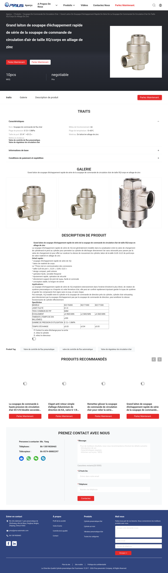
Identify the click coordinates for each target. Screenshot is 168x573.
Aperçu (9, 14)
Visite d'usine (57, 526)
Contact (55, 536)
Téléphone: (83, 484)
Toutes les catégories (91, 536)
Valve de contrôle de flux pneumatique (39, 349)
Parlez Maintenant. (16, 62)
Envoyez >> (123, 553)
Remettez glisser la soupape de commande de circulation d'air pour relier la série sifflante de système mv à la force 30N (102, 410)
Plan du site (66, 564)
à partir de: (83, 471)
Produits (17, 14)
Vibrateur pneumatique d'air (93, 532)
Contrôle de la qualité (60, 531)
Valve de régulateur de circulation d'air (116, 349)
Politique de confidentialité (97, 564)
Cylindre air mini (89, 526)
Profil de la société (59, 521)
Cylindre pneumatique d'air (93, 521)
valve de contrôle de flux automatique (78, 349)
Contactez (85, 498)
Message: (82, 441)
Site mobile (79, 564)
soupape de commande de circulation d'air (40, 14)
